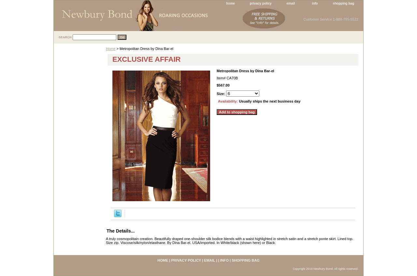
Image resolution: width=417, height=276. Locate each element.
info (315, 3)
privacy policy (261, 3)
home (230, 3)
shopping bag (343, 3)
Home (110, 49)
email (291, 3)
